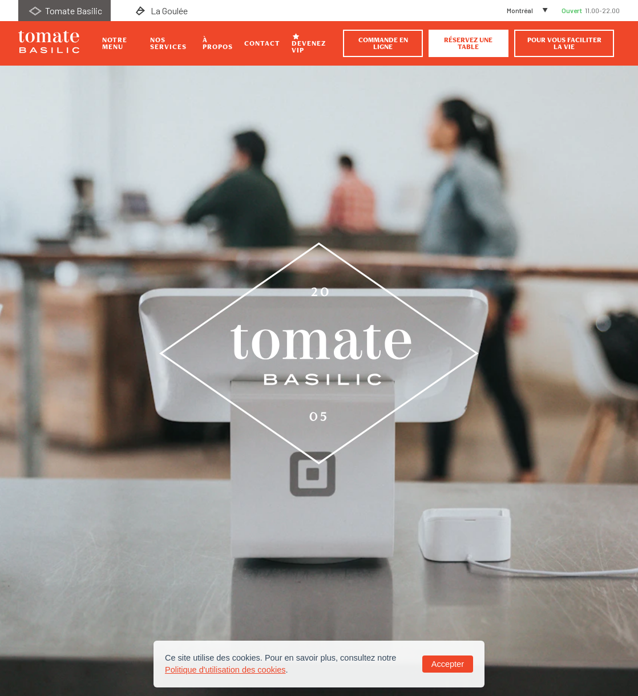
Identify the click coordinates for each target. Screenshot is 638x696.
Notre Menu (114, 43)
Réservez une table (468, 43)
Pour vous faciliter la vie (564, 43)
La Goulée (160, 10)
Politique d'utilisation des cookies (225, 669)
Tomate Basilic (64, 10)
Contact (262, 43)
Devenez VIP (309, 43)
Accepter (447, 664)
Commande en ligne (383, 43)
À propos (218, 43)
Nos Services (168, 43)
